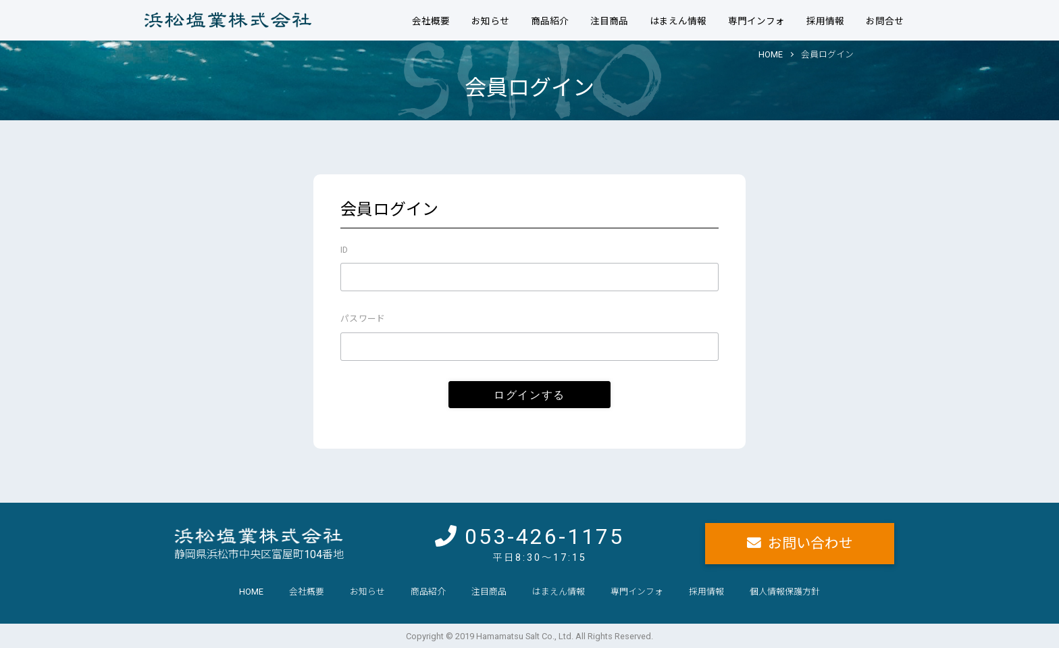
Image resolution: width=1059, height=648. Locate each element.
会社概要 (431, 21)
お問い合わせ (810, 543)
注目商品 (609, 21)
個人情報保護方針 (785, 592)
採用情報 (825, 21)
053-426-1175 (544, 536)
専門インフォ (756, 21)
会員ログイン (827, 54)
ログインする (529, 395)
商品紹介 (550, 21)
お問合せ (885, 21)
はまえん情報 (678, 21)
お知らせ (490, 21)
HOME (770, 54)
